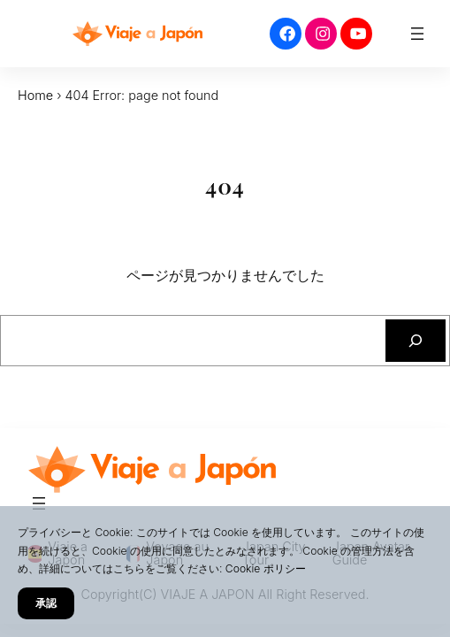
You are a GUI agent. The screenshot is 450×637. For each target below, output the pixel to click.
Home (35, 95)
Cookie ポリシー (265, 568)
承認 (46, 603)
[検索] (415, 340)
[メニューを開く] (417, 33)
